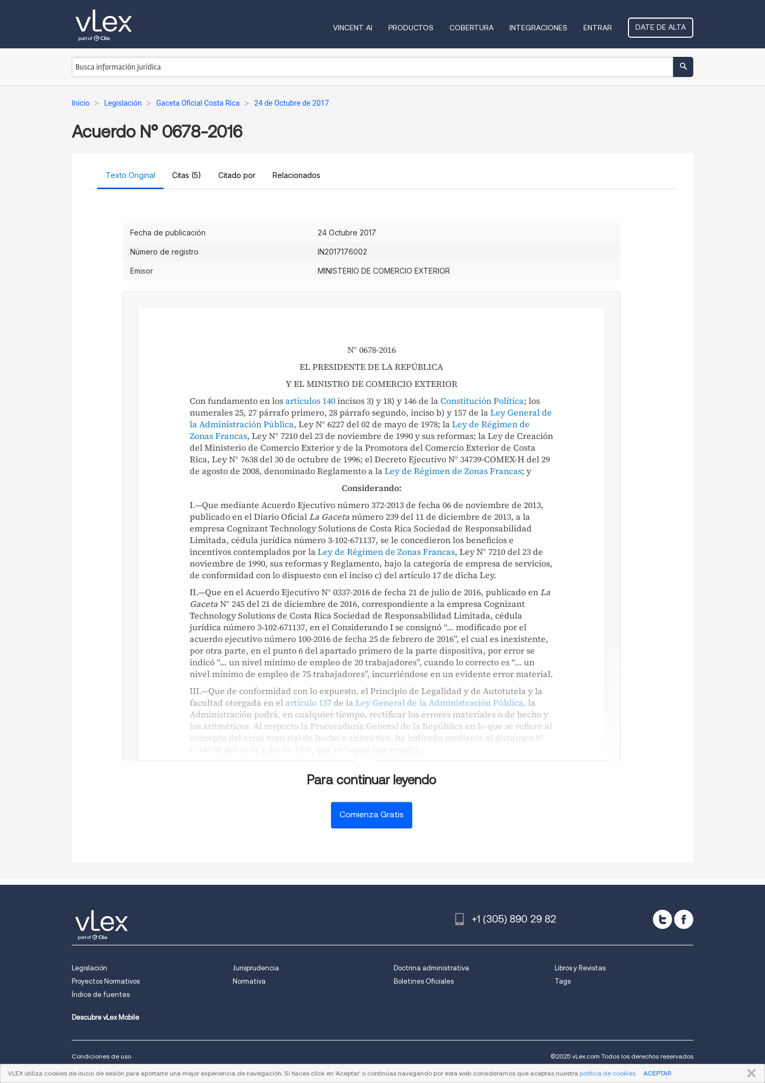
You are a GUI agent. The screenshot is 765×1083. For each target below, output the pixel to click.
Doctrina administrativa (431, 968)
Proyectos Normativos (106, 981)
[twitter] (662, 919)
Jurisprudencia (256, 968)
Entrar (597, 27)
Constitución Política (482, 401)
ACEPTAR (657, 1073)
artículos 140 (310, 401)
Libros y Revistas (580, 968)
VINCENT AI (352, 27)
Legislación (89, 968)
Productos (411, 27)
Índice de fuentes (101, 995)
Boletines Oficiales (424, 981)
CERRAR (749, 1073)
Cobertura (471, 27)
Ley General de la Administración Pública (439, 702)
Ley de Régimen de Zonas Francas (453, 471)
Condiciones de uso (101, 1056)
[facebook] (683, 919)
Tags (563, 981)
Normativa (249, 981)
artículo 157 (308, 702)
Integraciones (538, 27)
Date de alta (660, 27)
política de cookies (607, 1073)
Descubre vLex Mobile (105, 1017)
